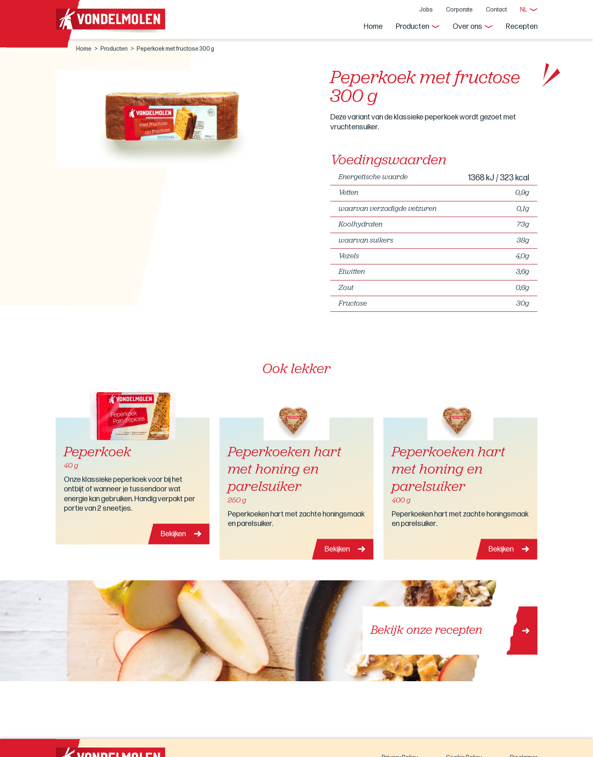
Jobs (426, 9)
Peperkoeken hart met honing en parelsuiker (284, 470)
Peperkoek (97, 453)
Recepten (521, 26)
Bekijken (173, 534)
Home (373, 26)
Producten (412, 26)
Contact (496, 9)
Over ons (467, 26)
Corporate (459, 9)
